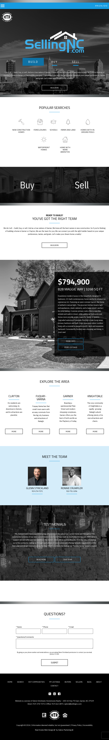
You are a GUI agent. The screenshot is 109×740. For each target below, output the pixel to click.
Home (9, 682)
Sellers (79, 682)
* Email (71, 627)
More (14, 431)
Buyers (68, 682)
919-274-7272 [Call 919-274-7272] (101, 6)
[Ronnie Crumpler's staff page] (72, 476)
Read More (41, 559)
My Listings (54, 682)
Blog (89, 682)
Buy (54, 62)
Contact (54, 685)
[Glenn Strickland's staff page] (37, 476)
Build (33, 62)
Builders (54, 87)
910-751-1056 (71, 491)
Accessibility (88, 725)
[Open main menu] (2, 5)
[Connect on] (50, 694)
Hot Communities (36, 682)
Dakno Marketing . (66, 730)
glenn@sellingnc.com (73, 704)
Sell (76, 62)
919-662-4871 (58, 704)
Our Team (67, 559)
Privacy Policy (76, 725)
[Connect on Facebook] (59, 694)
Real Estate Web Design (45, 730)
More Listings (70, 347)
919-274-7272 (37, 491)
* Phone (45, 627)
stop (103, 365)
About (99, 682)
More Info (70, 341)
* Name (19, 627)
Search (20, 682)
